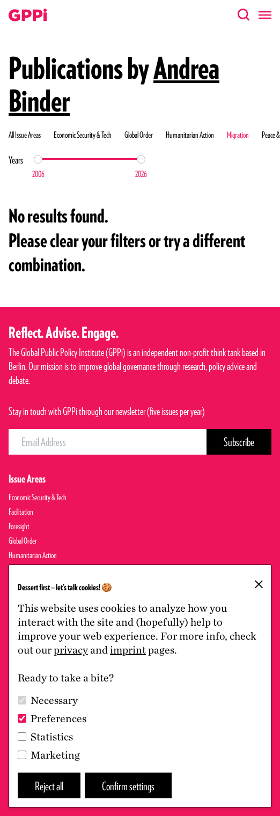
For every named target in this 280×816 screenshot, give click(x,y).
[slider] (38, 159)
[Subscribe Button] (239, 442)
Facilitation (21, 512)
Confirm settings (128, 785)
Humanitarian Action (190, 135)
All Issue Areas (25, 135)
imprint (128, 649)
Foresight (19, 526)
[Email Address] (108, 442)
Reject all (49, 785)
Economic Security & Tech (83, 135)
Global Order (138, 135)
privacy (71, 649)
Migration (238, 135)
